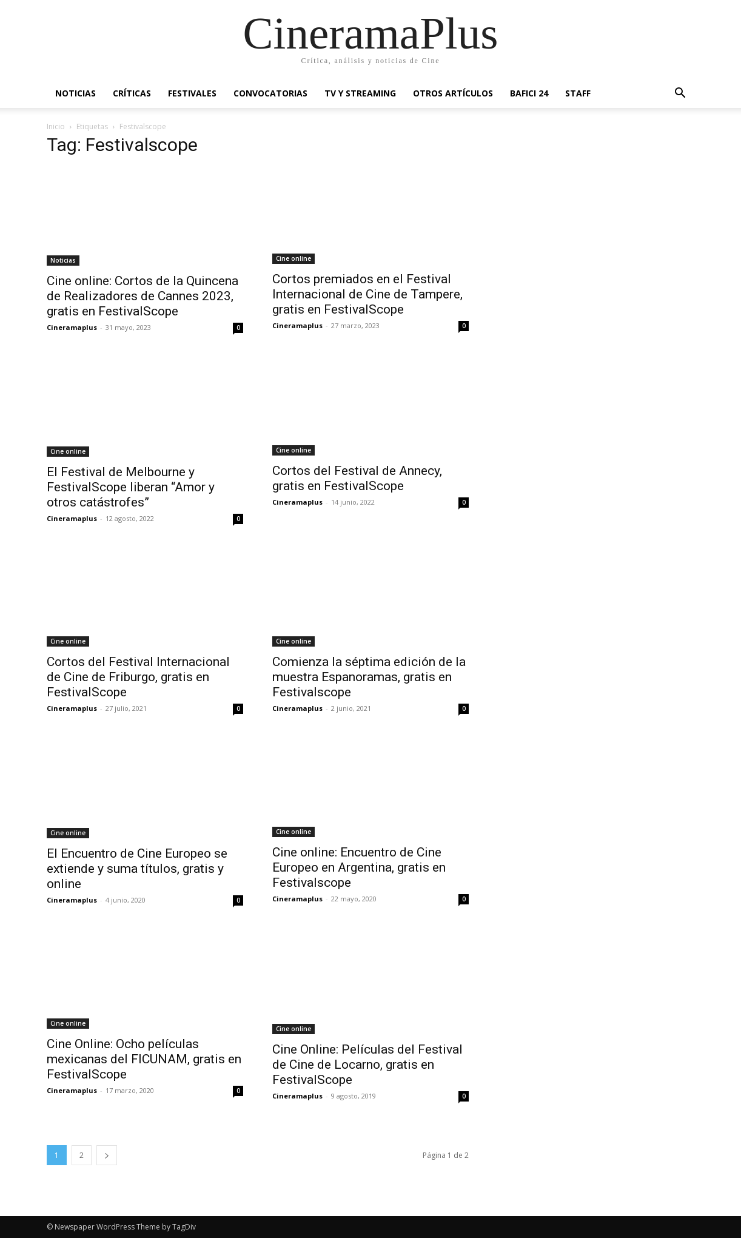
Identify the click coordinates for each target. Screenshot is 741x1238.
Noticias (75, 93)
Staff (578, 93)
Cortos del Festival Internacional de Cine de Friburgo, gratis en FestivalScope (138, 676)
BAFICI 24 (529, 93)
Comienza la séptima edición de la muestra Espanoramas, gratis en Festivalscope (369, 676)
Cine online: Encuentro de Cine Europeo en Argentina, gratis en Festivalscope (359, 867)
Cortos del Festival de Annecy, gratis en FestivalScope (357, 478)
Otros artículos (453, 93)
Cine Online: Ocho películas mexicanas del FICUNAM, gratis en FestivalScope (144, 1059)
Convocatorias (270, 93)
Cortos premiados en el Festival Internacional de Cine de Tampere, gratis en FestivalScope (367, 294)
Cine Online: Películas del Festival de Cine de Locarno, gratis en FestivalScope (367, 1064)
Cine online (293, 258)
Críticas (132, 93)
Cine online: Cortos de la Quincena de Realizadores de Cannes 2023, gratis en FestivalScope (142, 296)
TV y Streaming (360, 93)
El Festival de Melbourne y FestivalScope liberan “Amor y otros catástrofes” (131, 487)
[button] (679, 94)
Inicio (56, 126)
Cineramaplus (72, 327)
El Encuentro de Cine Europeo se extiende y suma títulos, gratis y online (137, 868)
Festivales (192, 93)
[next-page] (106, 1155)
